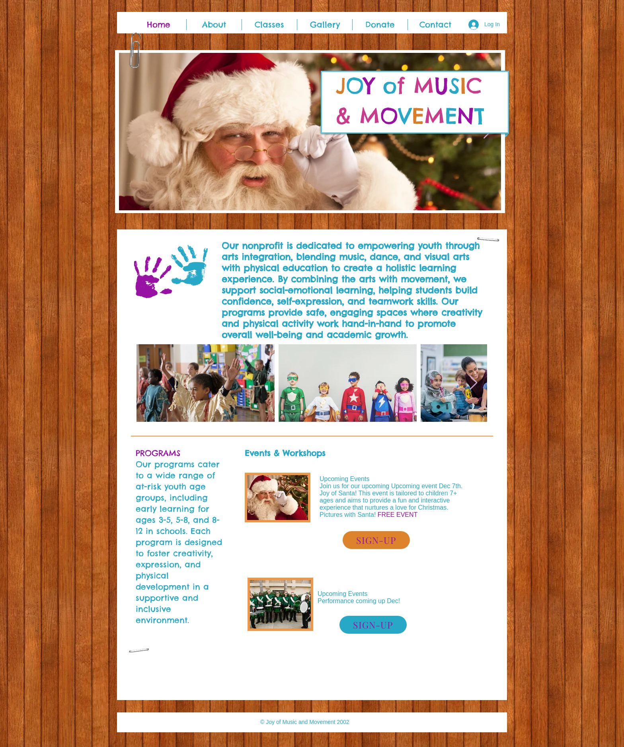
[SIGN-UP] (376, 540)
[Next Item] (473, 383)
